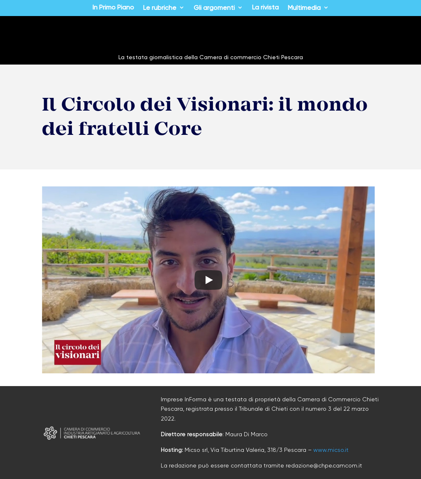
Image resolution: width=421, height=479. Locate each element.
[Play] (208, 280)
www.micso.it (331, 450)
